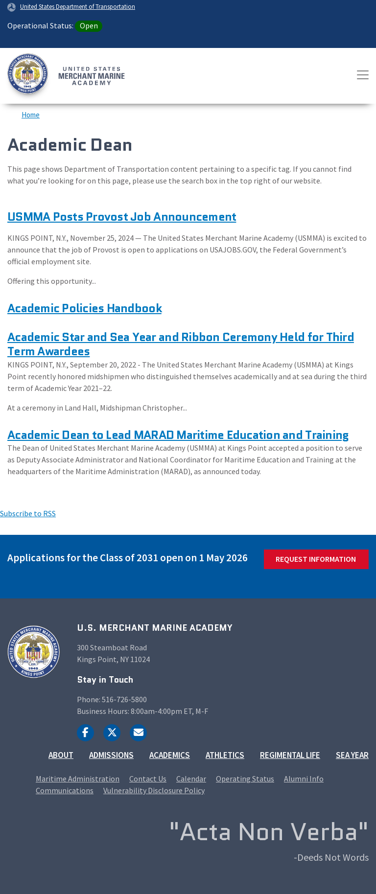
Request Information (316, 559)
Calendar (191, 778)
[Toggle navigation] (363, 75)
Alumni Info (304, 778)
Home (31, 114)
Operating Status (245, 778)
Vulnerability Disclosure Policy (154, 790)
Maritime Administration (77, 778)
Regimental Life (290, 755)
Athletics (225, 755)
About (60, 755)
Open (89, 25)
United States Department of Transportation (77, 6)
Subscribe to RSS (28, 513)
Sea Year (352, 755)
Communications (65, 790)
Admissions (111, 755)
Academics (169, 755)
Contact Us (147, 778)
